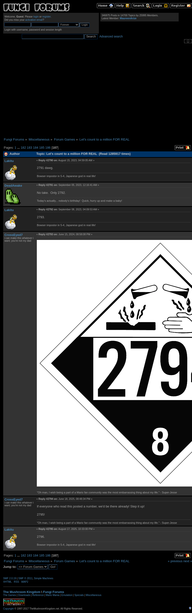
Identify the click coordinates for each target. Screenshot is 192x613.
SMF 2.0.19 (9, 578)
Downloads (24, 595)
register (46, 16)
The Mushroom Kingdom (22, 592)
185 (41, 147)
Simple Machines (43, 578)
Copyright (8, 608)
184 (35, 147)
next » (187, 561)
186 (47, 147)
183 (29, 147)
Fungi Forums (53, 592)
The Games (9, 595)
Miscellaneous (93, 595)
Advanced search (111, 36)
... (19, 147)
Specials (79, 595)
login (36, 16)
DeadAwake (13, 185)
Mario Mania (52, 595)
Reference (38, 595)
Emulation (66, 595)
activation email (34, 19)
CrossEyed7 (13, 235)
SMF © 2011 (25, 578)
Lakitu (9, 161)
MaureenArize (128, 18)
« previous (175, 561)
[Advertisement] (46, 90)
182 (23, 147)
